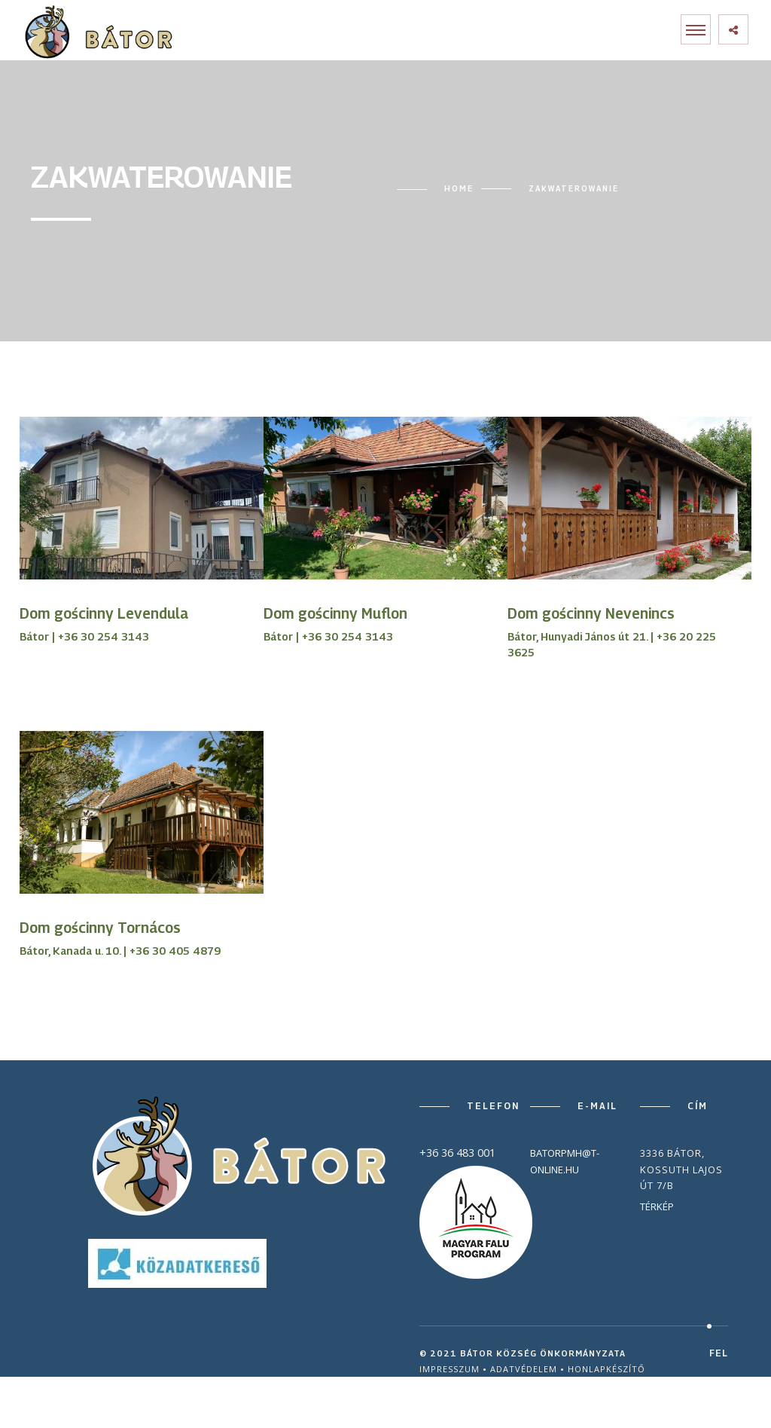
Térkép (657, 1206)
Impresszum (449, 1368)
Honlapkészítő (606, 1368)
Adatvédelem (523, 1368)
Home (459, 188)
